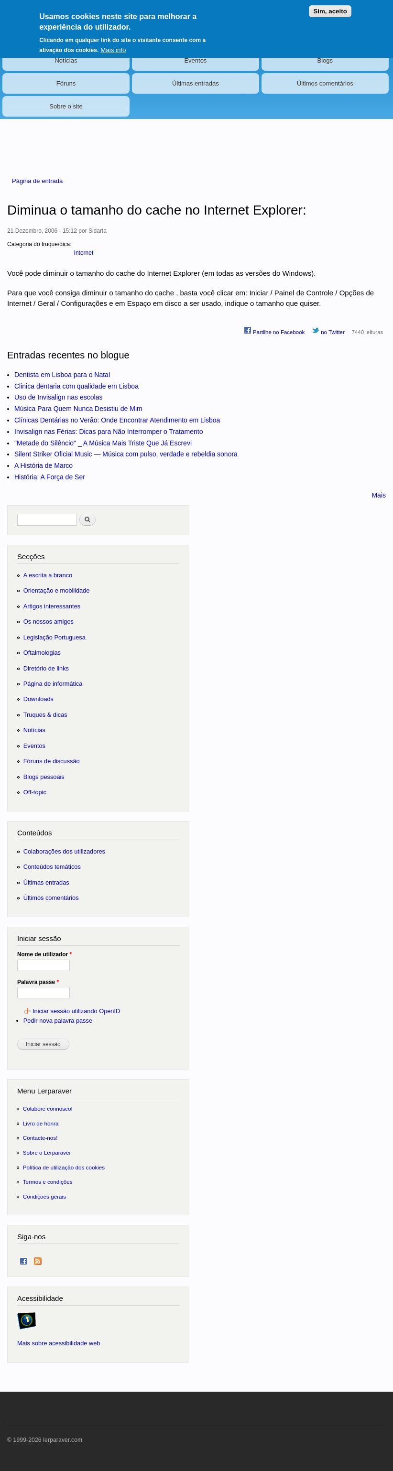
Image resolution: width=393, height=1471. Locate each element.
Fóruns (66, 83)
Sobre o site (65, 106)
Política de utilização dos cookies (64, 1167)
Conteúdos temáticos (52, 866)
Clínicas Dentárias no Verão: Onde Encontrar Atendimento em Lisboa (117, 420)
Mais (378, 495)
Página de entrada (37, 180)
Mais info (113, 44)
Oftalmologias (42, 652)
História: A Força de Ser (49, 477)
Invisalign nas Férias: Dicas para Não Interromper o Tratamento (108, 431)
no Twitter (328, 330)
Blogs (325, 60)
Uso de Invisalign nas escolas (58, 397)
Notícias (66, 60)
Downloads (38, 699)
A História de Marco (43, 465)
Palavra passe (38, 982)
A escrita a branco (47, 575)
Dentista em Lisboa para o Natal (62, 375)
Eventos (195, 60)
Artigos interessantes (51, 606)
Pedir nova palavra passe (57, 1020)
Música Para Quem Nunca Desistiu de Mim (78, 408)
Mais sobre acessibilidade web (58, 1343)
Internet (84, 252)
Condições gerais (44, 1196)
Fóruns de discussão (51, 761)
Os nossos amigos (48, 621)
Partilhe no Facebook (274, 330)
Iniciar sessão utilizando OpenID (76, 1011)
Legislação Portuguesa (54, 637)
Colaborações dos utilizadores (64, 851)
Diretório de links (46, 668)
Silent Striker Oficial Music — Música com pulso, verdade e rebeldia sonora (126, 454)
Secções (30, 556)
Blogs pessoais (44, 776)
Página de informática (53, 683)
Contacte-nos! (40, 1138)
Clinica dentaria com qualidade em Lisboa (76, 386)
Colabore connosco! (48, 1108)
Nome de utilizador (44, 954)
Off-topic (34, 792)
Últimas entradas (195, 83)
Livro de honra (41, 1123)
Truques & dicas (45, 714)
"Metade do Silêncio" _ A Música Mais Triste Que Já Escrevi (103, 443)
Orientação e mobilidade (56, 590)
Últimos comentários (325, 83)
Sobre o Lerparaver (47, 1152)
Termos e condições (48, 1182)
